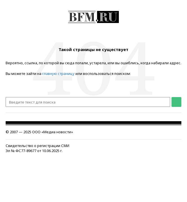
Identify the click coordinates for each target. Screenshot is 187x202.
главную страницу (58, 73)
